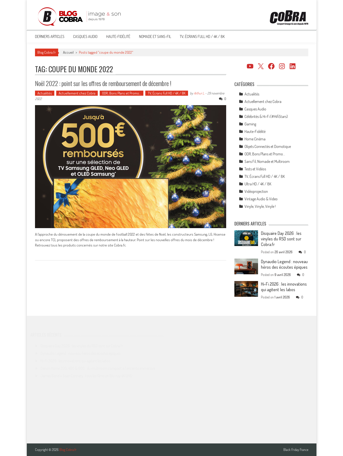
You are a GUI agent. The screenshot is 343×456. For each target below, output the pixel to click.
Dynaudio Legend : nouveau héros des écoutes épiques (284, 264)
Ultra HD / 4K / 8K (258, 183)
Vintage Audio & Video (261, 198)
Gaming (250, 124)
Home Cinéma (255, 139)
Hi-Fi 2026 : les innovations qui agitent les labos (284, 286)
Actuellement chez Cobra (77, 93)
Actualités (44, 93)
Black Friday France (295, 449)
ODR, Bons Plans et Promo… (121, 93)
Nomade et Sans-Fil (155, 36)
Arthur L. (199, 93)
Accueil (68, 52)
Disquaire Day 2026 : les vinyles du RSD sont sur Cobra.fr (281, 239)
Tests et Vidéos (255, 168)
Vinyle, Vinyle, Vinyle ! (260, 206)
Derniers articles (49, 36)
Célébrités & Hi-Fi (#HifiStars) (266, 116)
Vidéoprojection (256, 191)
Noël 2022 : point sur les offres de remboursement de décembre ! (103, 83)
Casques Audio (85, 36)
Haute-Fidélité (118, 36)
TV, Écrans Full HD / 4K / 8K (202, 36)
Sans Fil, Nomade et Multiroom (267, 161)
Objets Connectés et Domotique (268, 146)
